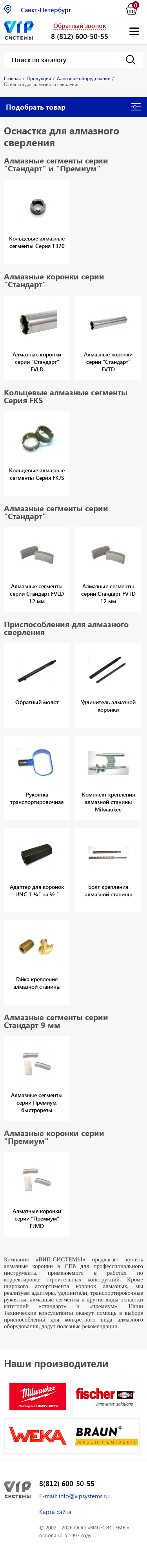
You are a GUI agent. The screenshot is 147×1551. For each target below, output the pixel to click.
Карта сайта (55, 1512)
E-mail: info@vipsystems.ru (74, 1496)
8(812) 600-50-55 (66, 1483)
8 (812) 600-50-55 (79, 36)
